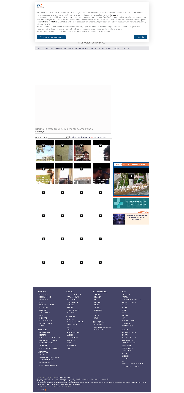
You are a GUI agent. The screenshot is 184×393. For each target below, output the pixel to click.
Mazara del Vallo (72, 48)
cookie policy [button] (112, 15)
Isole (119, 48)
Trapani (49, 48)
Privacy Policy (41, 386)
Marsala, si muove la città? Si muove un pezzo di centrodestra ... (137, 217)
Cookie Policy (52, 386)
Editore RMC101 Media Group (46, 377)
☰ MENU (39, 48)
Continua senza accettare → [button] (135, 6)
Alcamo (85, 48)
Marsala (58, 48)
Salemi (94, 48)
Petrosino (111, 48)
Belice (101, 48)
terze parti (70, 17)
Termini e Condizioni (65, 386)
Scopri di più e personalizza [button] (51, 37)
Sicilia (126, 48)
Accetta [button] (141, 37)
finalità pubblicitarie (50, 22)
